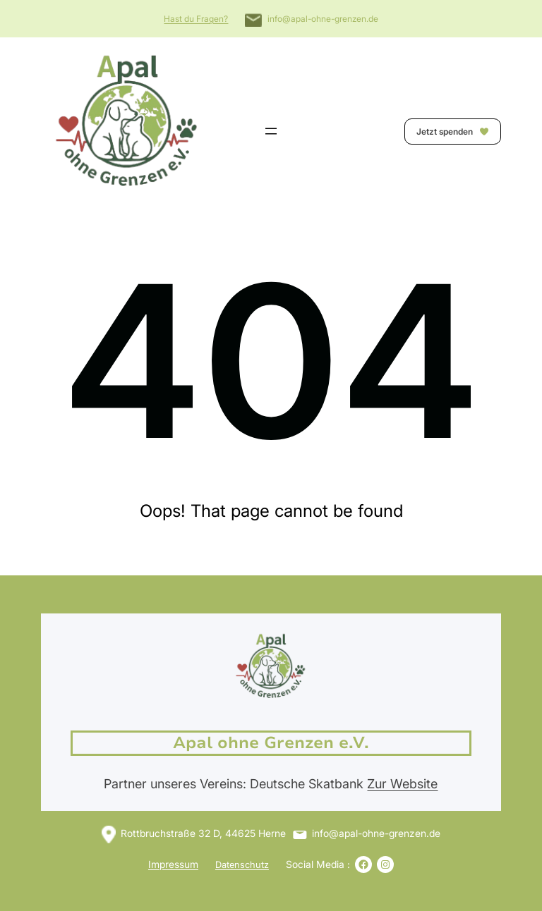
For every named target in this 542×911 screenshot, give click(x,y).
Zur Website (402, 783)
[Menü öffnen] (271, 131)
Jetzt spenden (452, 131)
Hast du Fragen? (196, 18)
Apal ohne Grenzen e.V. (271, 743)
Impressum (173, 864)
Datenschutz (242, 864)
